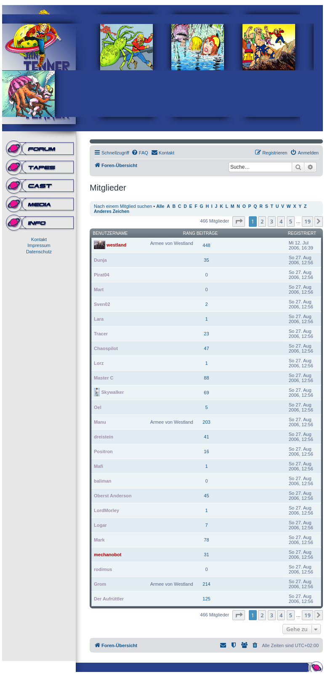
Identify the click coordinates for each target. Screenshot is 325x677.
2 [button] (262, 221)
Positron (103, 451)
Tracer (101, 333)
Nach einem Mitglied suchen (123, 206)
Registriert (302, 233)
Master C (103, 377)
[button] (238, 221)
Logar (100, 525)
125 (206, 598)
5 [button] (290, 221)
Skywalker (112, 391)
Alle (160, 206)
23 (206, 333)
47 (206, 348)
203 (206, 422)
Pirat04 (101, 274)
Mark (99, 539)
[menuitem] (139, 153)
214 (206, 584)
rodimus (103, 569)
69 (206, 392)
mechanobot (107, 554)
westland (116, 244)
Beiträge (207, 233)
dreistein (103, 436)
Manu (100, 422)
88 (206, 377)
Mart (99, 289)
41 (206, 436)
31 (206, 554)
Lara (99, 318)
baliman (103, 480)
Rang (189, 233)
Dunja (100, 260)
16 (206, 451)
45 (206, 495)
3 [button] (271, 221)
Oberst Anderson (112, 495)
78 (206, 539)
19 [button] (307, 221)
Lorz (99, 363)
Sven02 (102, 304)
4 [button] (281, 221)
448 (206, 245)
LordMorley (106, 510)
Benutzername (110, 233)
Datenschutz (39, 251)
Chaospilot (106, 348)
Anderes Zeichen (111, 211)
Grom (100, 584)
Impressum (38, 245)
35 (206, 260)
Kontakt (39, 239)
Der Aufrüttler (109, 598)
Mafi (98, 466)
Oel (97, 407)
